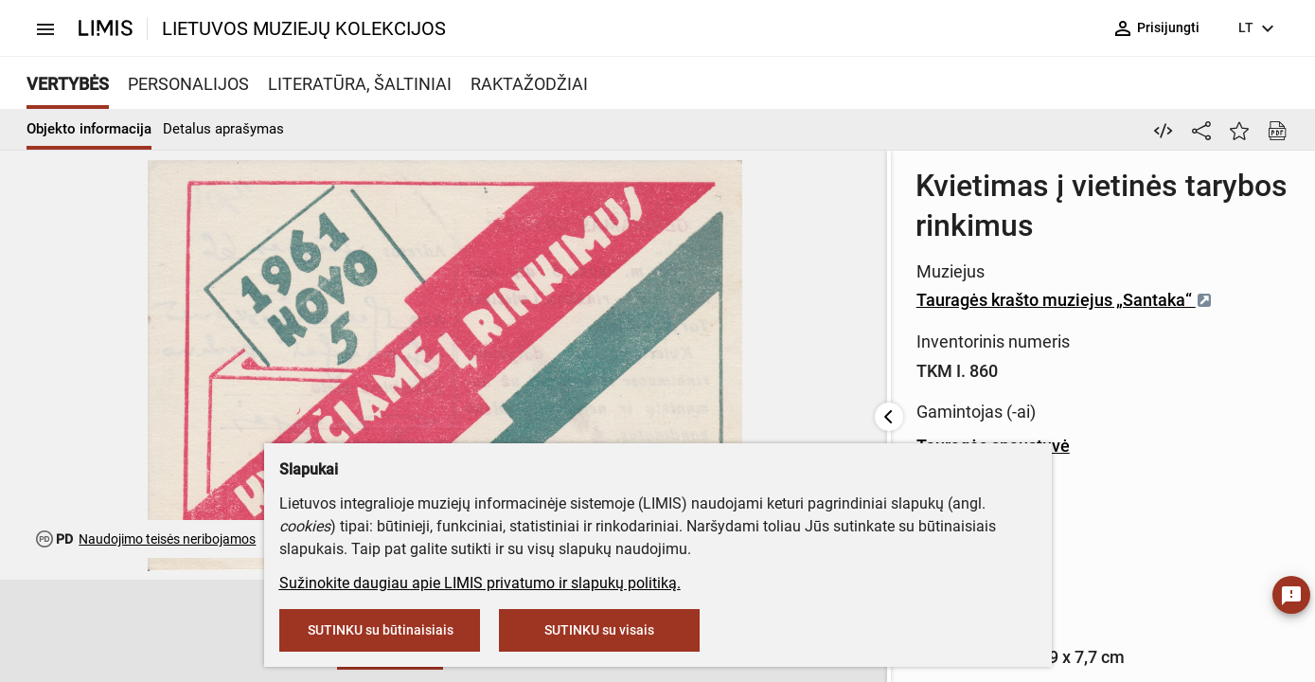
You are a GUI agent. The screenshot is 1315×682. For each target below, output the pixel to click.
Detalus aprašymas (223, 128)
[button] (142, 632)
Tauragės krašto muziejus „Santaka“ (675, 260)
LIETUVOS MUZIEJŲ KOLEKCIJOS (304, 28)
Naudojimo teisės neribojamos (167, 539)
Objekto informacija (89, 128)
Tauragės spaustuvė (604, 406)
